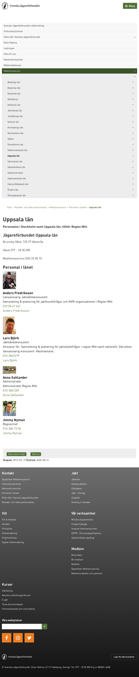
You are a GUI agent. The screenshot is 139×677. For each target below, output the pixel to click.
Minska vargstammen (82, 519)
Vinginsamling (9, 537)
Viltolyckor (7, 528)
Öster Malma (10, 42)
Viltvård (6, 524)
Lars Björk (10, 360)
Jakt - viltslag (78, 493)
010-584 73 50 (12, 428)
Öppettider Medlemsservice (16, 479)
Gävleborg (13, 99)
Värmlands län (15, 161)
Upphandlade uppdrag (82, 537)
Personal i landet (14, 76)
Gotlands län (14, 93)
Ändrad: (31, 460)
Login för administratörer (124, 657)
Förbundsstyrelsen (13, 31)
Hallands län (14, 104)
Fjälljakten (76, 488)
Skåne (11, 138)
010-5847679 (11, 356)
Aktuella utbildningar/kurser (16, 595)
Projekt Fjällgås (79, 524)
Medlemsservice (12, 70)
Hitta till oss (10, 53)
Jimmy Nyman (12, 433)
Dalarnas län (14, 87)
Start (9, 207)
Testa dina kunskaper (12, 604)
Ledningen (9, 48)
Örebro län (13, 189)
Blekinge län (14, 82)
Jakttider (75, 479)
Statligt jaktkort (79, 483)
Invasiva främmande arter (84, 528)
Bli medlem (77, 559)
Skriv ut (35, 454)
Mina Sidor (76, 555)
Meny (130, 6)
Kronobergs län (15, 127)
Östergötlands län (17, 195)
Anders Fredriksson (16, 310)
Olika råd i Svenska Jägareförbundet (22, 36)
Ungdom (75, 497)
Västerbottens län (16, 167)
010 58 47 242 (11, 306)
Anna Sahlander (13, 395)
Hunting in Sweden (80, 502)
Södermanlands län (17, 150)
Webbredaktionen (12, 65)
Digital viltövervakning (13, 542)
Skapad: (7, 460)
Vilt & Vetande (9, 519)
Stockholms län (15, 144)
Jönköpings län (15, 116)
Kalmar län (13, 121)
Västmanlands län (17, 178)
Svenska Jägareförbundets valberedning (24, 25)
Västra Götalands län (18, 184)
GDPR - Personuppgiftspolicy (86, 533)
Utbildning (7, 590)
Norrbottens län (16, 133)
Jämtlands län (15, 110)
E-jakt (5, 599)
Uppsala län (14, 155)
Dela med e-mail (16, 454)
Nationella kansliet (13, 59)
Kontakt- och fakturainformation (31, 207)
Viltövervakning (9, 533)
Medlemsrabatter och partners (86, 573)
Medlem (75, 564)
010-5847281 (11, 390)
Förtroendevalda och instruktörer (18, 608)
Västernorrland (15, 172)
